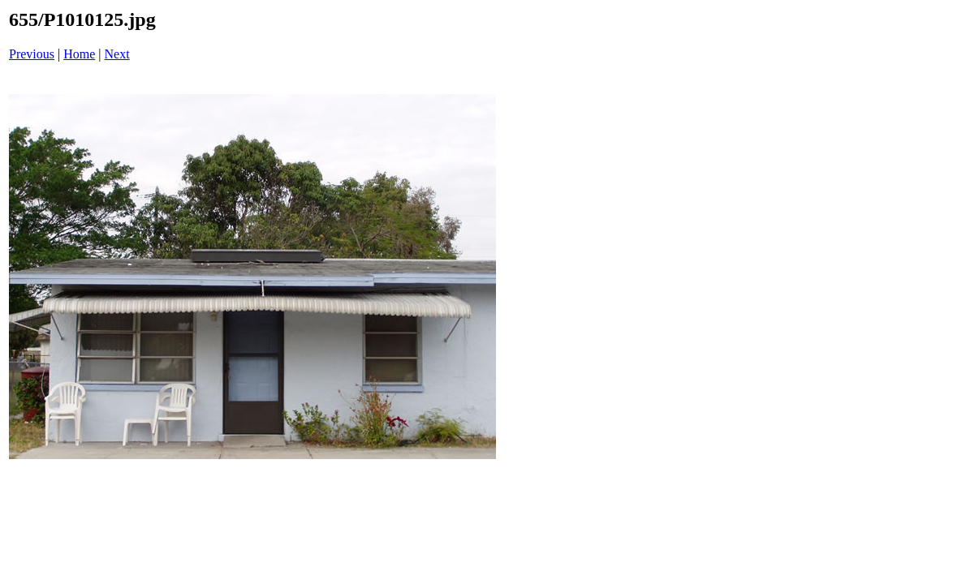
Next (117, 54)
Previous (31, 54)
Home (79, 54)
